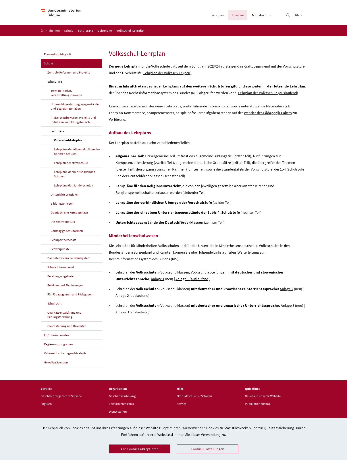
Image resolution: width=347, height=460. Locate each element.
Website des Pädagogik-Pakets (268, 113)
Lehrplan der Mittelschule (71, 163)
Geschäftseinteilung (122, 397)
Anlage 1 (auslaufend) (192, 279)
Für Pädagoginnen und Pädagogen (70, 295)
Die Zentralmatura (63, 222)
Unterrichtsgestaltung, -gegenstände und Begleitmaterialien (75, 107)
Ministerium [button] (261, 15)
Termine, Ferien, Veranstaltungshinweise (66, 93)
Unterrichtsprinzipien (65, 195)
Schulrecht (54, 304)
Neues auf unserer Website (263, 397)
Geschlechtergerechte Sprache (61, 397)
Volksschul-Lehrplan (78, 140)
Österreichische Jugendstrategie (65, 354)
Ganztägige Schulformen (67, 231)
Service (181, 404)
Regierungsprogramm (58, 345)
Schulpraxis (86, 31)
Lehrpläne (105, 31)
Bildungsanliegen (62, 204)
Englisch (46, 404)
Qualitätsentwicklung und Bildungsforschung (64, 315)
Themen (54, 31)
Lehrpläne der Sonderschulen (73, 186)
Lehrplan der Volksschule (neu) (167, 73)
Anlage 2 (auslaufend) (133, 295)
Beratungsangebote (60, 277)
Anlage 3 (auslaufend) (133, 312)
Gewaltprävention (56, 363)
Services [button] (217, 15)
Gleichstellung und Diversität (66, 326)
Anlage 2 (286, 289)
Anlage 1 (157, 279)
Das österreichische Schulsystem (68, 258)
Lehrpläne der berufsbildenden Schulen (74, 174)
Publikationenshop (258, 404)
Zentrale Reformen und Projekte (68, 73)
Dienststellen (118, 412)
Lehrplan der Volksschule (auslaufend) (268, 93)
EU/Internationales (56, 336)
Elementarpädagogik (57, 55)
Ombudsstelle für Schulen (194, 397)
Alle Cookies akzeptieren (139, 448)
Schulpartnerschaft (63, 240)
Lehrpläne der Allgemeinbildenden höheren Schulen (77, 152)
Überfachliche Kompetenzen (69, 213)
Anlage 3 (287, 305)
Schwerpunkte (60, 249)
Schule (69, 31)
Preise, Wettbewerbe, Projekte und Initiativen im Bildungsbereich (73, 120)
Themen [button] (237, 15)
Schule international (60, 268)
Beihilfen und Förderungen (65, 286)
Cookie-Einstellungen (207, 448)
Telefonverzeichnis (121, 404)
